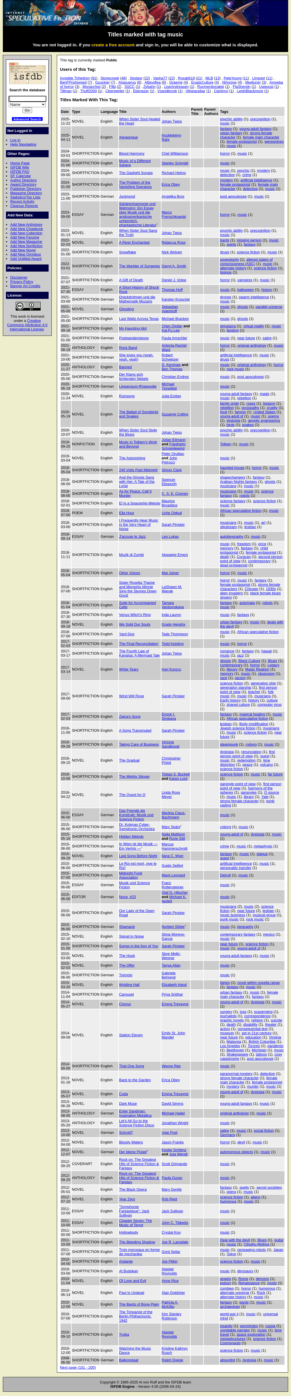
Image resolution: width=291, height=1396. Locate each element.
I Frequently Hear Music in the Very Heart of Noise (138, 524)
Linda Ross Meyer (171, 794)
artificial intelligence (256, 180)
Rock (261, 1292)
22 (147, 78)
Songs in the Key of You (138, 946)
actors (225, 1029)
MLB (209, 78)
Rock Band (128, 348)
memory (226, 548)
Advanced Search (27, 119)
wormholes (249, 1326)
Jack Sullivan (172, 1211)
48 (123, 78)
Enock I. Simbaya (169, 716)
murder (253, 1086)
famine (240, 412)
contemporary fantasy (237, 934)
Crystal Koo (171, 1232)
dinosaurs (245, 1271)
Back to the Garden (135, 1080)
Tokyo (231, 1254)
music (225, 123)
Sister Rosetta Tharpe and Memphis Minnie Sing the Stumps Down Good (138, 588)
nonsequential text (252, 1029)
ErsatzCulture (202, 82)
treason (269, 403)
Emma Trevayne (175, 1004)
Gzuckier (102, 82)
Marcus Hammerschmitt (175, 846)
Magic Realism (257, 669)
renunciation (251, 752)
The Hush (127, 956)
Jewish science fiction (237, 728)
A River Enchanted (134, 242)
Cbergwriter (114, 91)
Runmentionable (210, 86)
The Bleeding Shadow (137, 1242)
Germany (227, 1135)
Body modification (253, 724)
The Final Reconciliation (138, 644)
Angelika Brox (173, 196)
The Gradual (129, 760)
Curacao (244, 557)
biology (226, 272)
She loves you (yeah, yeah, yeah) (136, 357)
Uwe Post (169, 1132)
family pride (229, 403)
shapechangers (232, 477)
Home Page (20, 163)
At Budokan (128, 1271)
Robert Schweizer (170, 357)
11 (246, 78)
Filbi (112, 86)
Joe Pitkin (170, 1261)
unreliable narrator (235, 1330)
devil (241, 1142)
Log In (15, 140)
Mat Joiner (170, 573)
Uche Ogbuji (172, 513)
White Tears (128, 669)
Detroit (225, 875)
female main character (261, 137)
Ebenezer (141, 91)
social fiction (264, 1130)
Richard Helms (174, 173)
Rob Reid (169, 1199)
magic (265, 394)
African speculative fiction (240, 510)
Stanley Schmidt (175, 163)
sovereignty (229, 259)
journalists (228, 1016)
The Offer (126, 965)
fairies (225, 983)
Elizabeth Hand (174, 985)
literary (232, 669)
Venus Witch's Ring (135, 615)
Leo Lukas (170, 536)
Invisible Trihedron (75, 78)
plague (262, 854)
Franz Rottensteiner (173, 885)
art (263, 522)
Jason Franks (173, 1142)
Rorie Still (177, 838)
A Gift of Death (131, 280)
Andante (126, 1261)
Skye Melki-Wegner (171, 956)
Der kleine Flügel (133, 1152)
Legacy (273, 665)
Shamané (127, 927)
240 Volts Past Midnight (138, 470)
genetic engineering (264, 420)
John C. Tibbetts (175, 1223)
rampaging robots (251, 1250)
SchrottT (126, 1132)
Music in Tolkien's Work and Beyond (138, 444)
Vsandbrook (167, 91)
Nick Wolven (172, 252)
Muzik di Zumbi (131, 555)
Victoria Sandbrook (171, 744)
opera (231, 1192)
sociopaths (250, 408)
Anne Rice (170, 1281)
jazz (240, 655)
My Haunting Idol (133, 328)
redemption (246, 760)
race (223, 678)
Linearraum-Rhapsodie (138, 386)
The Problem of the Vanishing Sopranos (135, 184)
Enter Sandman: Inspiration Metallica (135, 1113)
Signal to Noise (131, 936)
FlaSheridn (242, 86)
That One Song (131, 1066)
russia (270, 1326)
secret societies (269, 1187)
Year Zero (127, 1199)
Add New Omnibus (25, 254)
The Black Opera (133, 1189)
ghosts (242, 307)
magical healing (252, 714)
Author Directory (23, 180)
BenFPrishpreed (73, 82)
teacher (254, 692)
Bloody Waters (131, 1142)
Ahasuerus (127, 82)
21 (199, 78)
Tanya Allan (171, 965)
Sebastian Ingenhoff (170, 309)
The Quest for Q (132, 795)
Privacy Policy (21, 282)
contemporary (259, 561)
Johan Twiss (172, 121)
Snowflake (127, 252)
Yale (265, 797)
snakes (248, 425)
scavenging (263, 1012)
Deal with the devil (235, 1240)
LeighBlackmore (250, 91)
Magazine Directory (26, 193)
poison (225, 1283)
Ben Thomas (172, 369)
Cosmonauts (230, 1343)
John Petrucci (169, 460)
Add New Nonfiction (26, 246)
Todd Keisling (173, 644)
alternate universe (234, 1292)
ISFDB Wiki (19, 167)
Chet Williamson (175, 153)
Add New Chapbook (26, 229)
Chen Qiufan (172, 326)
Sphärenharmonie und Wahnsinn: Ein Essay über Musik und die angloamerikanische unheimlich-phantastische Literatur (137, 214)
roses (250, 403)
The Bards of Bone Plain (139, 1304)
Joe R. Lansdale (175, 1242)
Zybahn (149, 86)
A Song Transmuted (135, 730)
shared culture (238, 704)
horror (225, 153)
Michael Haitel (173, 1113)
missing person (249, 240)
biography (245, 927)
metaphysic (263, 846)
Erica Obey (171, 184)
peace (247, 764)
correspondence (257, 1016)
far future (275, 774)
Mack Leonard (173, 875)
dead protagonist (234, 565)
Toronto (254, 1046)
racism (240, 678)
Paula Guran (172, 1178)
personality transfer (235, 868)
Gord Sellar (171, 1252)
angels (225, 1279)
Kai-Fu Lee (171, 330)
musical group (264, 915)
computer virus (269, 704)
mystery (263, 170)
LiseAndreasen (176, 86)
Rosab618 (186, 78)
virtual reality (253, 326)
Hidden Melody (131, 836)
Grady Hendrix (174, 624)
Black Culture (249, 661)
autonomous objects (236, 1152)
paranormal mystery (236, 1074)
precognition (260, 119)
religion (257, 1020)
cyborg (251, 744)
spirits (231, 244)
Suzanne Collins (175, 414)
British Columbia (262, 1041)
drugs (224, 252)
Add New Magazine (26, 241)
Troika (124, 1334)
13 (217, 78)
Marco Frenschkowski (174, 214)
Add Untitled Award (25, 259)
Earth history (230, 700)
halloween (245, 290)
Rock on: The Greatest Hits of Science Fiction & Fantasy (139, 1163)
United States (264, 412)
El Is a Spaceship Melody (139, 503)
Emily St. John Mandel (173, 1035)
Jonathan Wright (175, 1123)
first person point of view (247, 754)
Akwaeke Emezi (175, 555)
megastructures (232, 1339)
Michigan (259, 1050)
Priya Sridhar (172, 994)
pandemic (275, 1046)
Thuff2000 (88, 91)
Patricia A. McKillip (170, 1304)
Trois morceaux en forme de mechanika (139, 1252)
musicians (228, 486)
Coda (123, 1094)
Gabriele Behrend (169, 975)
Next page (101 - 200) (78, 1367)
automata (247, 603)
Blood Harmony (131, 153)
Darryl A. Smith (174, 266)
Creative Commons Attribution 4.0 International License (27, 325)
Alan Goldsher (173, 1292)
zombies (227, 1288)
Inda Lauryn (171, 615)
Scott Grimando (174, 1164)
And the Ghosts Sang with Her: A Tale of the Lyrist (137, 481)
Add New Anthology (26, 224)
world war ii (229, 1314)
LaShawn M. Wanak (172, 589)
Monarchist (91, 86)
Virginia (275, 1037)
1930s (271, 589)
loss (243, 1012)
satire (267, 338)
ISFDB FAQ (20, 171)
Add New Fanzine (24, 237)
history (266, 290)
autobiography (231, 536)
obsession (266, 673)
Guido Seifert (172, 865)
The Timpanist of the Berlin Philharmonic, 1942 (135, 1316)
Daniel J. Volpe (174, 280)
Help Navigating (23, 144)
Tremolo (125, 975)
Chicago (251, 589)
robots (245, 495)
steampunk (229, 744)
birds (230, 425)
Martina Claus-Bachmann (174, 815)
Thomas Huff (172, 290)
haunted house (232, 468)
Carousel (126, 994)
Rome (243, 1279)
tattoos (261, 1054)
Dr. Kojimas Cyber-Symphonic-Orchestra (137, 826)
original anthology (251, 345)
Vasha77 (160, 78)
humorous (228, 1201)
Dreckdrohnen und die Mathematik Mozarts (137, 299)
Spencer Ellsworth (169, 481)
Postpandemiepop (134, 338)
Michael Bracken (175, 319)
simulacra (228, 326)
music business (232, 915)
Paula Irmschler (174, 338)
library (249, 797)
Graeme (176, 82)
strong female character (239, 801)
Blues (272, 661)
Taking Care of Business (139, 744)
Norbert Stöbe (173, 927)
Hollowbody (128, 1232)
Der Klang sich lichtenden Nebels (133, 376)
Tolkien (225, 444)
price (262, 544)
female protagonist (241, 141)
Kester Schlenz (174, 1150)
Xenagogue (128, 137)
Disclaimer (18, 277)
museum (227, 1033)
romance (227, 651)
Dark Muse (128, 1103)
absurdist (227, 1360)
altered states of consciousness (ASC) (246, 261)
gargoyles (249, 792)
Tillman (66, 91)
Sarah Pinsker (173, 524)
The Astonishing (132, 458)
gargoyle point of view (237, 784)
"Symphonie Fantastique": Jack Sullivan (134, 1211)
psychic (243, 170)
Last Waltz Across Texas (139, 319)
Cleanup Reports (24, 206)
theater (271, 1024)
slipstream (228, 527)
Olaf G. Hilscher (175, 892)
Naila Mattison (173, 834)
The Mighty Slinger (134, 776)
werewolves (274, 141)
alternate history (233, 268)
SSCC (129, 86)
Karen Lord (178, 778)
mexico (269, 934)
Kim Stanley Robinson (171, 1316)
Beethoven (235, 1050)
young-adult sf (231, 416)
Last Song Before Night (138, 856)
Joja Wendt (178, 1154)
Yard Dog (126, 634)
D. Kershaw (171, 365)
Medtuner (253, 82)
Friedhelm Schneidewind (174, 446)
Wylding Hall (129, 985)
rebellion (244, 398)
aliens (255, 1197)
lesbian (250, 527)
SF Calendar (20, 176)
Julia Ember (171, 396)
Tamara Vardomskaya (173, 605)
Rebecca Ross (174, 242)
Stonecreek (110, 78)
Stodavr (136, 78)
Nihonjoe (229, 82)
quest (264, 756)
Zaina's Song (129, 716)
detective (227, 175)
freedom (244, 544)
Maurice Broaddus (169, 503)
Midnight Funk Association (130, 875)
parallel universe (268, 307)
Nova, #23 (127, 897)
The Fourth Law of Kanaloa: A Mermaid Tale (139, 653)
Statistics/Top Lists (25, 197)
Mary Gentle (172, 1189)
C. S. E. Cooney (175, 493)
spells (244, 1187)
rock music (235, 369)
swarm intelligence (254, 297)
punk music (229, 919)
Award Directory (23, 184)
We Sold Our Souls (134, 624)
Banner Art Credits (25, 286)
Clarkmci (221, 91)
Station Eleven (131, 1035)
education (253, 1037)
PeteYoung (233, 78)
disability (250, 1024)
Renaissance (249, 1283)
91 (94, 78)
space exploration (251, 1334)
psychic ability (231, 119)
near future (246, 338)
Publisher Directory (25, 189)
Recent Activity (22, 201)
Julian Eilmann (174, 440)
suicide (276, 1020)
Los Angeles (230, 1046)
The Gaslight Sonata (136, 173)
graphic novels (232, 1020)
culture (272, 700)
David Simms (172, 1103)
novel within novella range (258, 983)
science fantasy (232, 501)
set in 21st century (257, 1033)
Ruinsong (127, 396)
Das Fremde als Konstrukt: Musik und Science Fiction (136, 814)
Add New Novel (23, 250)
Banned (125, 367)
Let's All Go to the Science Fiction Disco (136, 1123)
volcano (266, 764)
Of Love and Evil (132, 1281)
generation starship (235, 687)
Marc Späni (171, 827)
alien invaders (231, 593)
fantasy (226, 129)
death (224, 557)
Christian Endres (175, 377)
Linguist (258, 78)
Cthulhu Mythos (256, 1244)
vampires (244, 280)
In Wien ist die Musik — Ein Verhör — (138, 846)
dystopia (233, 420)
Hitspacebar (195, 91)
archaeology (230, 1306)
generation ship (263, 683)
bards (224, 240)
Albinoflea (152, 82)
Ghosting (126, 309)
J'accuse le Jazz (132, 536)
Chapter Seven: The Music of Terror (135, 1223)
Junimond (127, 196)
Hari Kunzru (171, 669)
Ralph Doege (172, 1360)
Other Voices (129, 573)
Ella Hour (126, 513)
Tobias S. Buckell (176, 774)
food (223, 412)
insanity (226, 1326)
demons (262, 1279)
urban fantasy (231, 133)
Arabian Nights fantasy (238, 481)
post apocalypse (233, 196)
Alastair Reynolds (169, 1271)
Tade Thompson (175, 634)
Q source (271, 792)
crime (246, 175)
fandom (232, 330)
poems (273, 416)
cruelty (272, 408)
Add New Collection (26, 233)
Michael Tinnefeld (169, 386)
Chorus (125, 1004)
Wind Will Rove (131, 696)
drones (225, 297)
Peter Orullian (173, 454)
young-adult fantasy (256, 129)
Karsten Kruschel (176, 299)
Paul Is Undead (131, 1292)
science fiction (248, 252)
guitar (278, 1240)
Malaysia (233, 1041)
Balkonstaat (128, 1360)
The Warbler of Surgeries (139, 266)
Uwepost (266, 86)
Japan (278, 1250)
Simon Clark (172, 470)
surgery (226, 1012)
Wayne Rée (171, 1066)
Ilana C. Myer (173, 856)
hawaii (266, 651)
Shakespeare (237, 1054)
